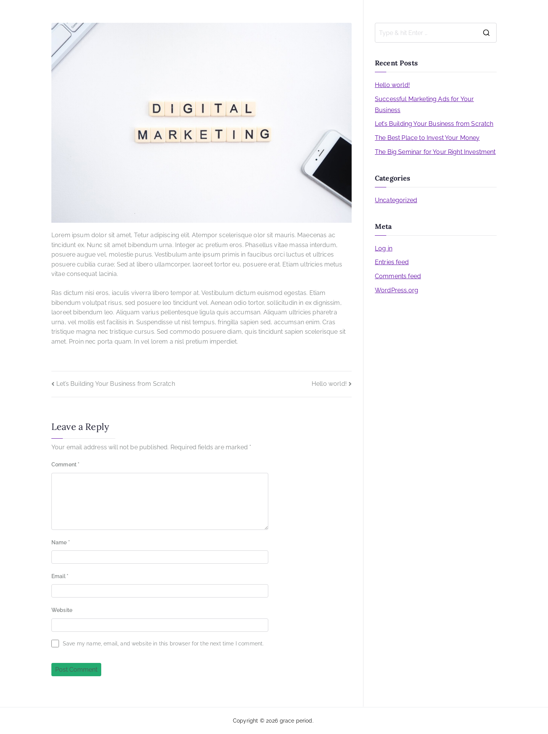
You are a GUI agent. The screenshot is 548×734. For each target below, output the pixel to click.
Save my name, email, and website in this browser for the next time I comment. (163, 643)
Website (61, 610)
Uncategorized (396, 200)
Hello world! (329, 383)
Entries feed (392, 262)
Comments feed (398, 276)
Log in (383, 248)
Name (60, 542)
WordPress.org (396, 290)
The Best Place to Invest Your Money (427, 137)
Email (59, 576)
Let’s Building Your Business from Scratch (115, 383)
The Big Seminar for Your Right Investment (435, 151)
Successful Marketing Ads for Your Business (424, 104)
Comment (65, 464)
